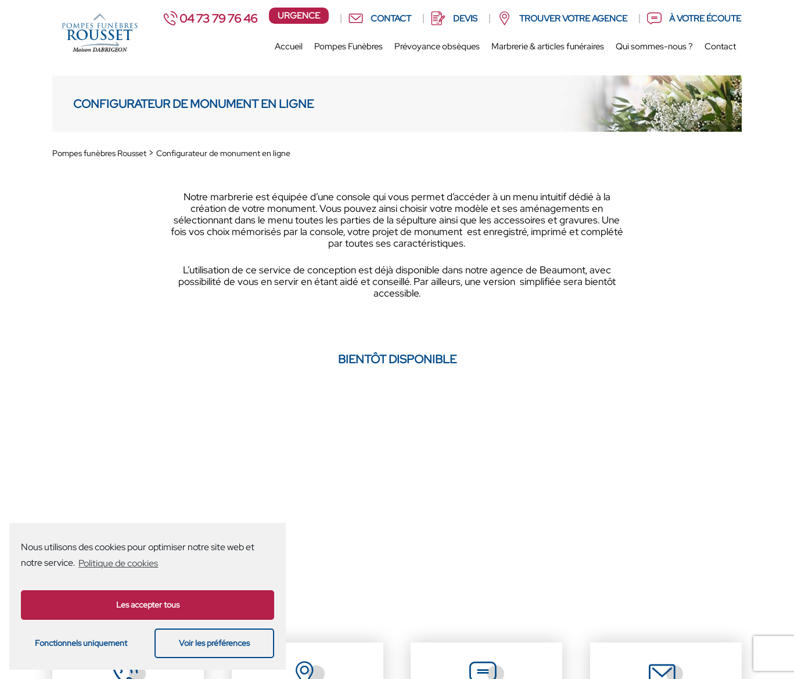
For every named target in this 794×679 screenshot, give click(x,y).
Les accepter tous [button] (147, 604)
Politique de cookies (118, 563)
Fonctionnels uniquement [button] (81, 642)
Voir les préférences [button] (214, 642)
